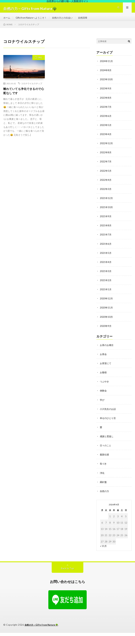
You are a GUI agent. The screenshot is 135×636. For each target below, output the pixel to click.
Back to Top (67, 571)
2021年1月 (106, 293)
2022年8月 (106, 156)
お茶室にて (106, 367)
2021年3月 (106, 275)
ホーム (7, 19)
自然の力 (105, 494)
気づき (103, 467)
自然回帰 (88, 19)
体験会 (103, 394)
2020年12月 (106, 302)
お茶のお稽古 (107, 348)
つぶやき (105, 385)
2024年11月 (106, 65)
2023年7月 (106, 111)
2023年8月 (106, 102)
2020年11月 (106, 311)
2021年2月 (106, 284)
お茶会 (103, 357)
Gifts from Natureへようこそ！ (33, 19)
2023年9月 (106, 92)
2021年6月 (106, 247)
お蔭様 (103, 376)
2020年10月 (106, 320)
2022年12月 (106, 147)
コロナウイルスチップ (31, 88)
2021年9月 (106, 220)
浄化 (39, 62)
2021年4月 (106, 265)
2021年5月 (106, 256)
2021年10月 (106, 211)
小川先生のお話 (108, 412)
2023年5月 (106, 129)
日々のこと (106, 449)
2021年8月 (106, 229)
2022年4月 (106, 184)
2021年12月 (106, 202)
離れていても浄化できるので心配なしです (22, 96)
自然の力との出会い (67, 19)
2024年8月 (106, 74)
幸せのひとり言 (108, 421)
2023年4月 (106, 138)
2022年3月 (106, 193)
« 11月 (103, 549)
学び (102, 403)
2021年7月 (106, 238)
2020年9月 (106, 329)
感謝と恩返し (107, 439)
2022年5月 (106, 174)
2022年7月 (106, 165)
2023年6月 (106, 120)
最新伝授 (105, 458)
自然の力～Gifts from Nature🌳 (43, 628)
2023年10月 (106, 83)
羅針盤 (103, 485)
